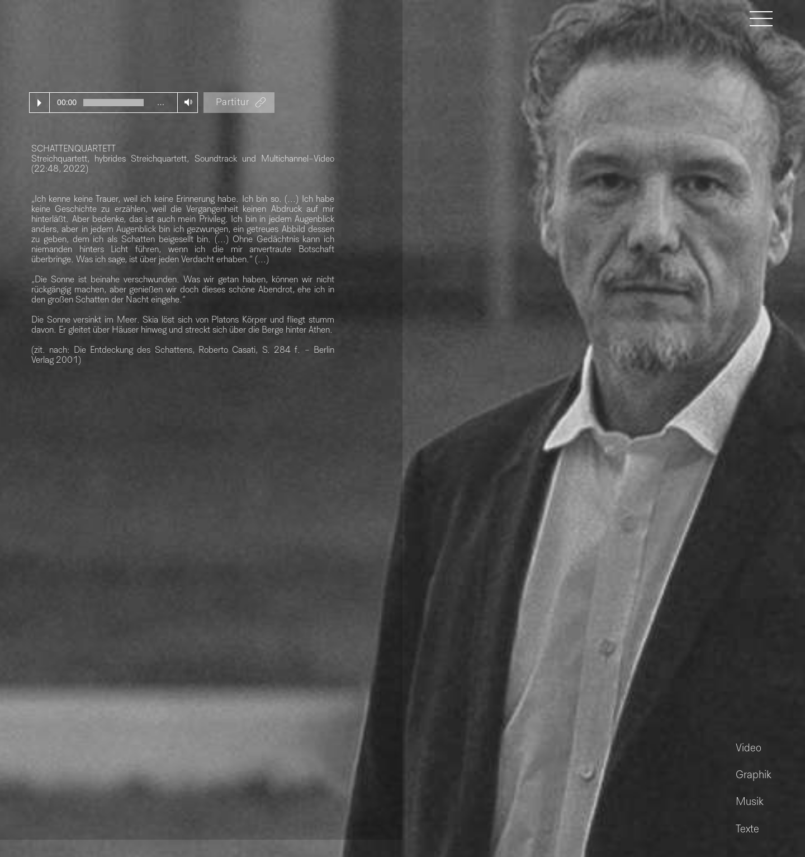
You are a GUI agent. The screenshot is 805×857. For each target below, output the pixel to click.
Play (39, 103)
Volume (185, 102)
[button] (767, 18)
